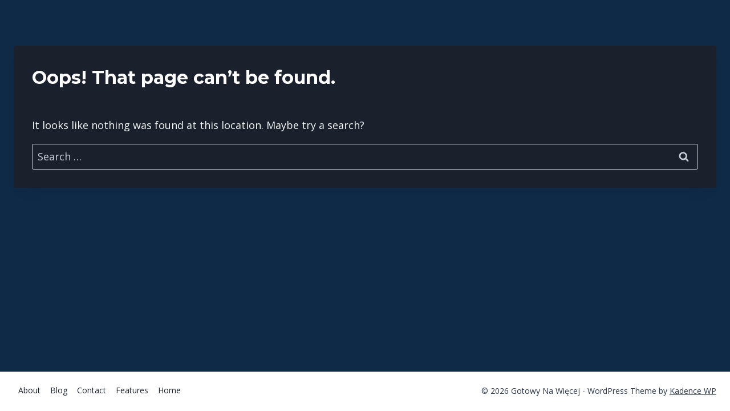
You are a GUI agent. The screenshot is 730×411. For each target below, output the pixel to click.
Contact (91, 390)
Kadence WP (693, 390)
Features (132, 390)
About (29, 390)
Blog (58, 390)
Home (169, 390)
